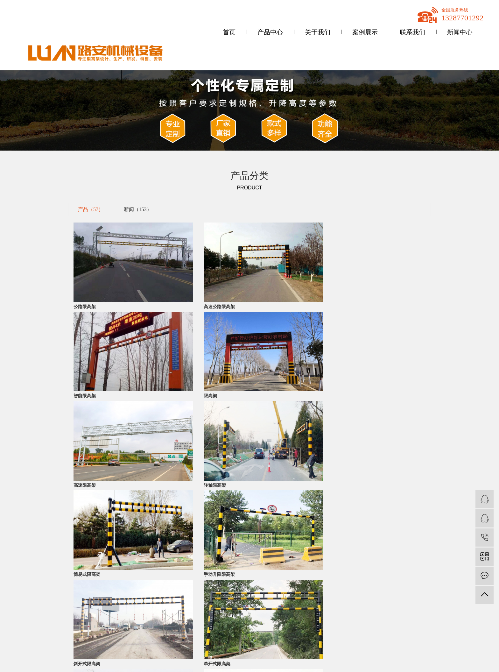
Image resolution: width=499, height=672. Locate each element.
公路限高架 (85, 279)
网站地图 (406, 600)
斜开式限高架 (87, 401)
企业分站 (386, 600)
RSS (422, 600)
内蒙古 (447, 632)
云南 (411, 639)
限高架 (345, 279)
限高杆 (74, 629)
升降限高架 (78, 650)
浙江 (459, 632)
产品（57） (90, 209)
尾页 (284, 417)
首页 (229, 32)
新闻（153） (138, 209)
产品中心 (270, 32)
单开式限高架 (175, 401)
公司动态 (135, 619)
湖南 (470, 632)
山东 (435, 632)
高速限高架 (85, 340)
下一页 (264, 417)
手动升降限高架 (353, 340)
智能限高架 (261, 279)
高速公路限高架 (177, 279)
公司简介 (18, 619)
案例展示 (365, 32)
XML (434, 600)
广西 (381, 639)
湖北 (479, 632)
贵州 (401, 639)
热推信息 (386, 632)
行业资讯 (135, 629)
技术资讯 (135, 639)
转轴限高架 (173, 340)
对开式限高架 (263, 401)
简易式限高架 (263, 340)
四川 (391, 639)
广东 (425, 632)
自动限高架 (349, 401)
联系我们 (412, 32)
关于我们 (317, 32)
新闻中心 (460, 32)
